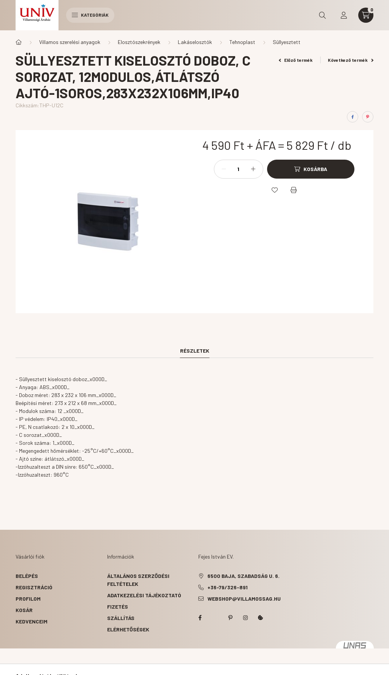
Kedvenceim (31, 621)
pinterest (230, 617)
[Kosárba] (310, 169)
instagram (245, 617)
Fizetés (117, 606)
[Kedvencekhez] (274, 190)
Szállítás (120, 618)
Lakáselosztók (195, 42)
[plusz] (253, 169)
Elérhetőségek (128, 629)
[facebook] (352, 116)
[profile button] (343, 15)
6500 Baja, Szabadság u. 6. (243, 576)
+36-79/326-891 (227, 587)
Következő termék (350, 60)
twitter (215, 617)
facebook (199, 617)
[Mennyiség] (238, 169)
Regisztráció (34, 587)
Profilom (28, 598)
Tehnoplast (242, 42)
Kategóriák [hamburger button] (90, 14)
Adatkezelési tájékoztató (144, 595)
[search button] (322, 15)
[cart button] (365, 15)
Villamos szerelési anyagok (69, 42)
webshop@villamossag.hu (244, 598)
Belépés (27, 576)
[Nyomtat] (293, 190)
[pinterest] (367, 116)
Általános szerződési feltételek (138, 580)
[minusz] (223, 169)
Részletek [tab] (194, 350)
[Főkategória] (19, 42)
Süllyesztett (286, 42)
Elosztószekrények (139, 42)
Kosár (24, 610)
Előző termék (296, 60)
